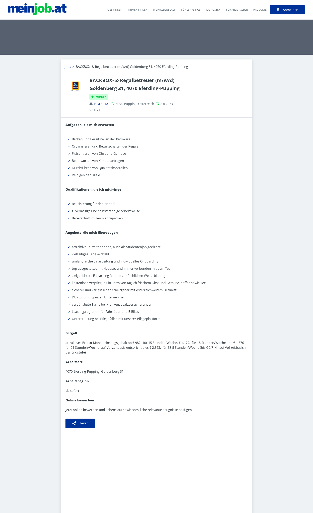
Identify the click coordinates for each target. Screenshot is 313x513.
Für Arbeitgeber (237, 9)
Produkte (259, 9)
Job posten (213, 9)
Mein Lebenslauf (164, 9)
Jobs (68, 66)
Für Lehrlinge (190, 9)
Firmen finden (138, 9)
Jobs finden (114, 9)
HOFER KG (102, 104)
